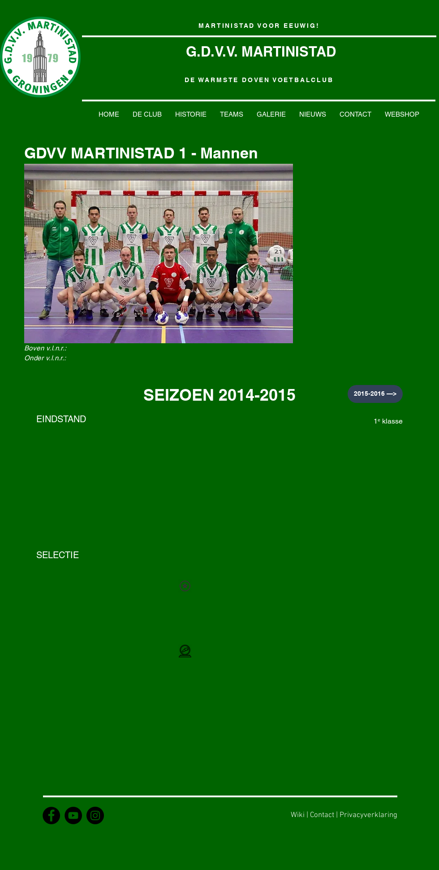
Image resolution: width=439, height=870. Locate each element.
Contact (322, 815)
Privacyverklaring (368, 815)
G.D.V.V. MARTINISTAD (261, 51)
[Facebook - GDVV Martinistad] (51, 815)
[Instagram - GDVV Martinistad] (95, 815)
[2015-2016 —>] (375, 394)
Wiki (298, 815)
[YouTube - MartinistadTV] (73, 815)
